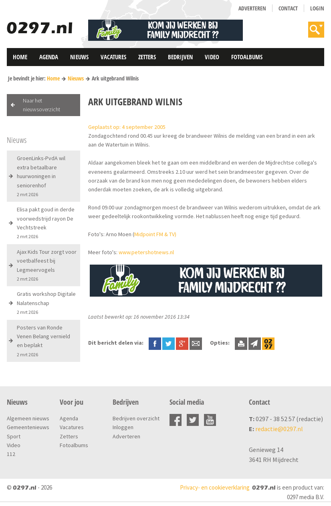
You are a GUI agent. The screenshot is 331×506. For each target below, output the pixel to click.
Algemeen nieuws (28, 418)
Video (212, 57)
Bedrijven (180, 57)
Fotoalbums (246, 57)
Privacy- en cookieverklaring (215, 487)
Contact (288, 8)
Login (317, 8)
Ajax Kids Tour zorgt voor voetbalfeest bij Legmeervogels (47, 265)
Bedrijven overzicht (136, 418)
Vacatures (113, 57)
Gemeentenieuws (28, 427)
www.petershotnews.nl (146, 252)
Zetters (147, 57)
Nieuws (79, 57)
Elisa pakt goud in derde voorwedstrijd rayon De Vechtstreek (46, 222)
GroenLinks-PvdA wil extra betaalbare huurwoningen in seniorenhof (41, 176)
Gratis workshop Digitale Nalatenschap (46, 302)
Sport (13, 436)
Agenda (48, 57)
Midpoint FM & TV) (155, 234)
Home (20, 57)
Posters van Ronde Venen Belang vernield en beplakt (43, 340)
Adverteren (252, 8)
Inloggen (123, 427)
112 (11, 454)
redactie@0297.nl (279, 429)
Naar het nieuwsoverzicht (41, 105)
